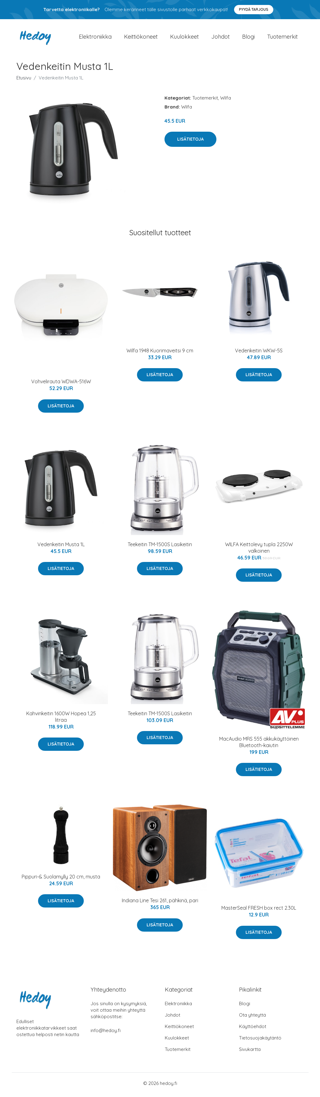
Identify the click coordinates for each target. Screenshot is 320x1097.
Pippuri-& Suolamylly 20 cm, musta (61, 880)
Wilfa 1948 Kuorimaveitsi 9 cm (159, 354)
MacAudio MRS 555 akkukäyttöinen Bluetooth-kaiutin (259, 745)
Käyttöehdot (252, 1029)
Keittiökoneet (141, 38)
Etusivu (23, 81)
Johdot (220, 38)
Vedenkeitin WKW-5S (259, 354)
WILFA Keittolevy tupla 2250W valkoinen (259, 550)
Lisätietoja (190, 142)
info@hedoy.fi (106, 1033)
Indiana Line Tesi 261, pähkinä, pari (160, 904)
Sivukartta (250, 1052)
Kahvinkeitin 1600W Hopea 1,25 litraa (61, 719)
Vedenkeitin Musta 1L (61, 547)
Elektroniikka (95, 38)
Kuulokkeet (184, 38)
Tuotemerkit (282, 38)
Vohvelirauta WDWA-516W (61, 385)
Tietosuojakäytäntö (260, 1041)
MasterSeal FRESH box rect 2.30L (258, 911)
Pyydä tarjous (253, 9)
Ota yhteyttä (252, 1018)
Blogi (248, 38)
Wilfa (225, 101)
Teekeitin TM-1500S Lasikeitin (160, 547)
